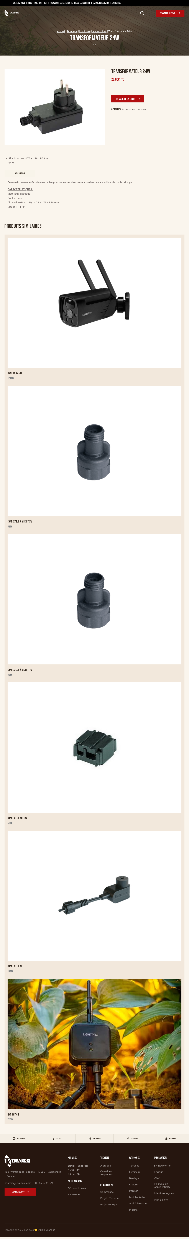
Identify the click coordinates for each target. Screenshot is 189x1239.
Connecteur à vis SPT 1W (20, 670)
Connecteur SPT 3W (17, 818)
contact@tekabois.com (18, 1184)
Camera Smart (15, 373)
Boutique (72, 31)
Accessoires (99, 31)
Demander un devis (125, 99)
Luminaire (84, 31)
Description (20, 173)
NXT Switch (13, 1115)
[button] (149, 13)
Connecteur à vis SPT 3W (20, 522)
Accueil (61, 31)
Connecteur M (15, 967)
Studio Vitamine (46, 1232)
